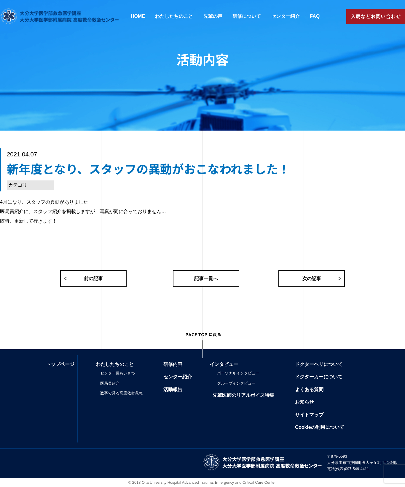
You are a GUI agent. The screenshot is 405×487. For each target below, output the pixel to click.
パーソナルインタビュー (238, 373)
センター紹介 (285, 16)
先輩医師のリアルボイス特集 (243, 395)
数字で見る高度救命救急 (121, 393)
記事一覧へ (206, 278)
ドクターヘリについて (318, 364)
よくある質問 (309, 389)
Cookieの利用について (319, 427)
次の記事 (321, 278)
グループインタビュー (236, 383)
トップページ (60, 364)
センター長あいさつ (117, 373)
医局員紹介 (109, 383)
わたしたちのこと (174, 16)
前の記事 (83, 278)
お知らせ (304, 401)
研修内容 (172, 364)
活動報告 (172, 389)
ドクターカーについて (318, 376)
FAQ (315, 16)
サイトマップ (309, 414)
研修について (246, 16)
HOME (138, 16)
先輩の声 (212, 16)
